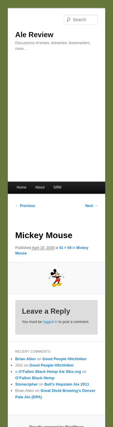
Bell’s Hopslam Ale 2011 (66, 384)
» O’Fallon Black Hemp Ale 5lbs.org (48, 371)
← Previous (25, 206)
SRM (57, 187)
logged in (50, 322)
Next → (91, 206)
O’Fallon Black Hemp (35, 378)
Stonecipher (26, 384)
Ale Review (34, 35)
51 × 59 (65, 248)
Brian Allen (25, 359)
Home (21, 187)
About (39, 187)
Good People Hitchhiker (64, 359)
